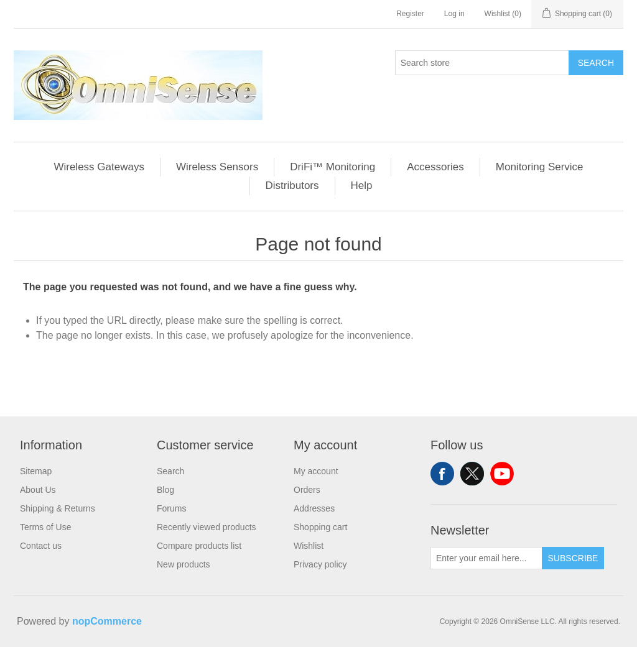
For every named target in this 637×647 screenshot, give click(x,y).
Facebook (442, 473)
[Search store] (482, 62)
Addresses (314, 508)
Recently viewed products (206, 527)
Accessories (435, 167)
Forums (171, 508)
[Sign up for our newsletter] (486, 558)
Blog (165, 490)
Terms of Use (45, 527)
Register (410, 13)
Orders (307, 490)
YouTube (502, 473)
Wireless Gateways (98, 167)
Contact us (41, 546)
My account (316, 471)
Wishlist (308, 546)
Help (362, 185)
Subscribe (573, 558)
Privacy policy (320, 564)
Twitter (472, 473)
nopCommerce (107, 621)
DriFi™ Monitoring (332, 167)
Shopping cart (320, 527)
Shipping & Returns (57, 508)
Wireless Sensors (217, 167)
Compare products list (199, 546)
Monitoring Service (540, 167)
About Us (38, 490)
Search (596, 63)
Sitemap (36, 471)
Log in (454, 13)
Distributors (292, 185)
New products (183, 564)
